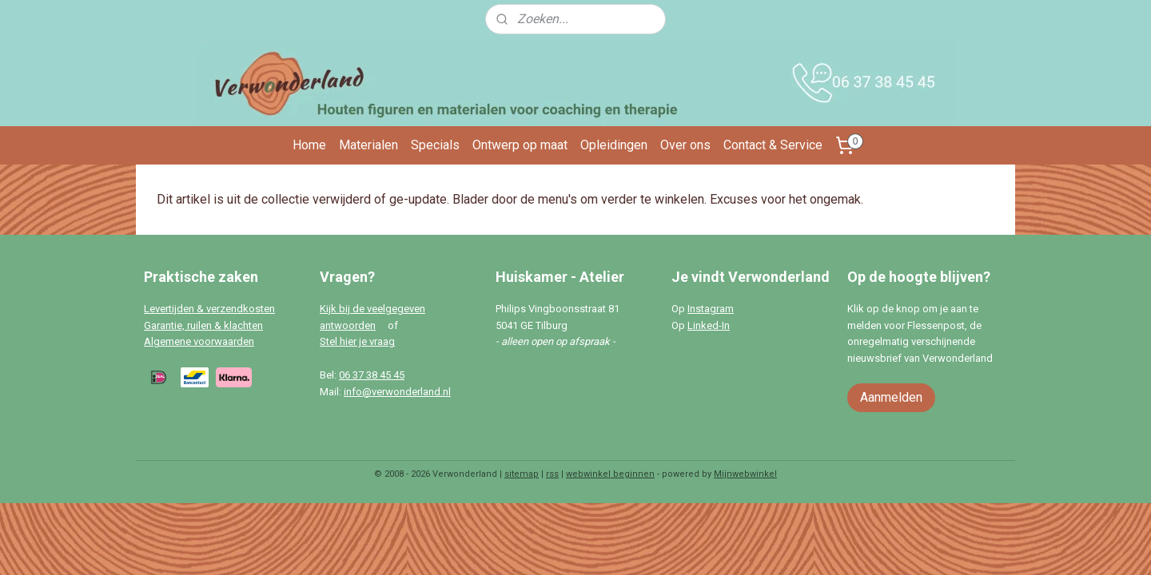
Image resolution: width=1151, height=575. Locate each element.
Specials (435, 145)
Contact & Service (772, 145)
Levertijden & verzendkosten (209, 309)
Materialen (368, 145)
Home (309, 145)
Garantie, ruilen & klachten (203, 325)
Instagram (710, 309)
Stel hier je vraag (357, 341)
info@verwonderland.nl (397, 392)
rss (552, 474)
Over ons (685, 145)
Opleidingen (613, 145)
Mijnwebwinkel (745, 474)
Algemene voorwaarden (199, 341)
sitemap (521, 474)
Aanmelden (891, 397)
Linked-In (708, 325)
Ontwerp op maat (520, 145)
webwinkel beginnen (610, 474)
